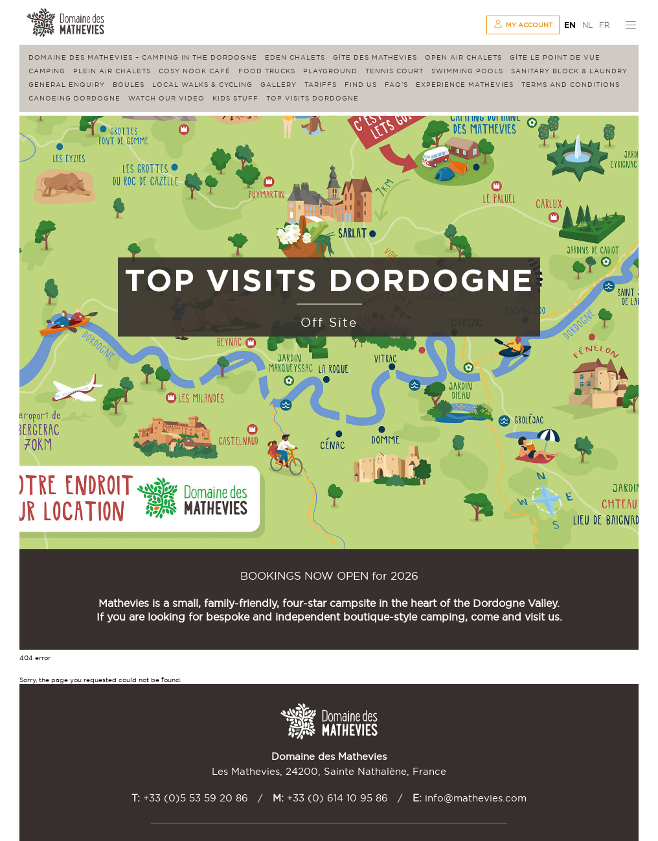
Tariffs (320, 84)
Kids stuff (235, 98)
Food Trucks (266, 71)
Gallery (278, 84)
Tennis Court (394, 71)
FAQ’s (396, 84)
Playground (330, 71)
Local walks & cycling (202, 84)
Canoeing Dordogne (74, 98)
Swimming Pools (467, 71)
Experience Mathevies (465, 84)
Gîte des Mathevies (375, 57)
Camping (46, 71)
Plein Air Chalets (112, 71)
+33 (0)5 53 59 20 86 (195, 798)
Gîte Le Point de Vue (555, 57)
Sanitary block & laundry (569, 71)
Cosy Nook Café (195, 71)
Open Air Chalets (463, 57)
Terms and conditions (570, 84)
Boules (128, 84)
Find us (361, 84)
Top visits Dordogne (312, 98)
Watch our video (166, 98)
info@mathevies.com (476, 798)
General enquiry (66, 84)
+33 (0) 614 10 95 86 (337, 798)
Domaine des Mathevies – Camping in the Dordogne (142, 57)
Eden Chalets (295, 57)
